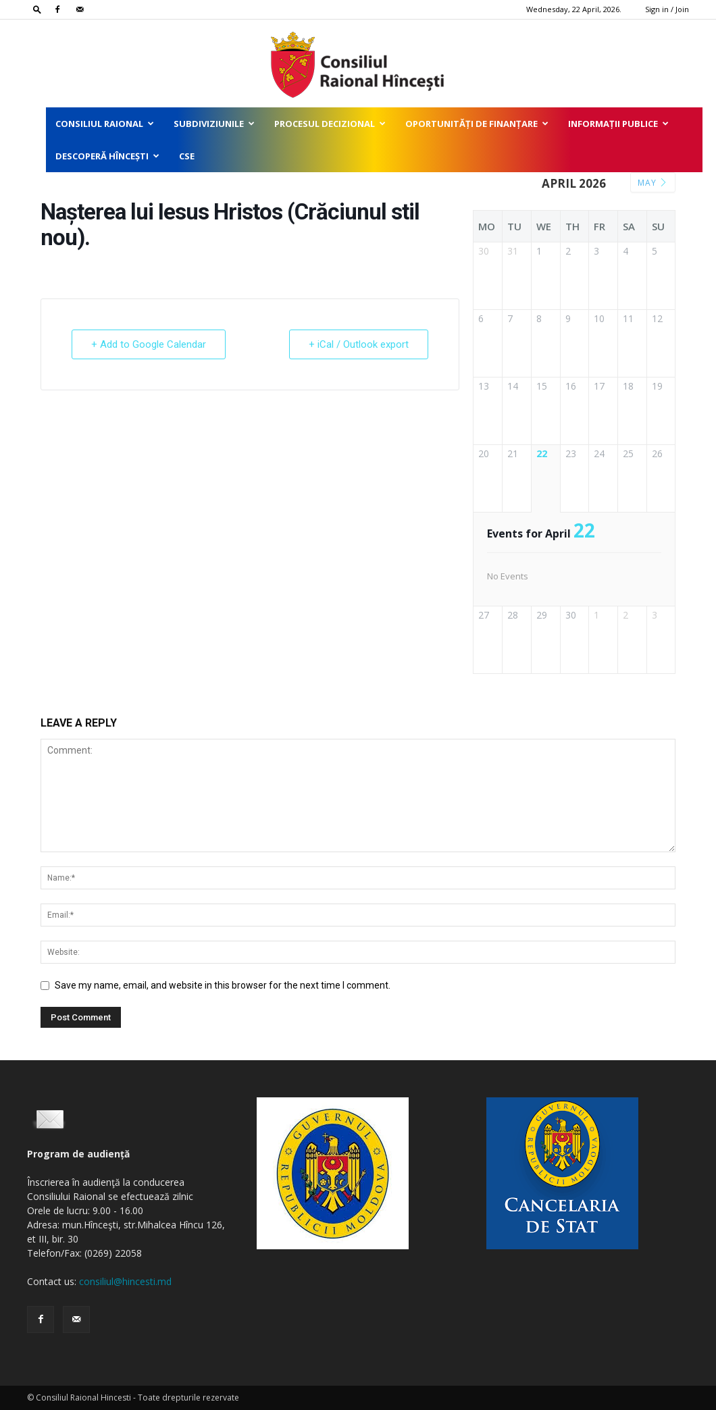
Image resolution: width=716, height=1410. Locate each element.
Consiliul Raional (104, 124)
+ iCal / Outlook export (359, 344)
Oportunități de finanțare (476, 124)
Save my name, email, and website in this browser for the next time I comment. (222, 985)
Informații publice (618, 124)
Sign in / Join (667, 9)
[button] (37, 9)
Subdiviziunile (214, 124)
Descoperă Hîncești (107, 156)
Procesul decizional (330, 124)
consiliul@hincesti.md (125, 1281)
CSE (187, 156)
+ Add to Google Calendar (148, 344)
